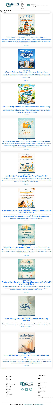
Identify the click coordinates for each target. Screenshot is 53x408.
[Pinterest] (26, 389)
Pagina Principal (10, 384)
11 (2, 369)
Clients (8, 391)
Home (8, 383)
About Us (8, 387)
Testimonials (9, 394)
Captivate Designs (38, 404)
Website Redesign (28, 404)
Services (8, 386)
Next (4, 369)
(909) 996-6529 (22, 6)
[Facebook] (22, 389)
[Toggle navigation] (5, 12)
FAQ (7, 396)
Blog (7, 392)
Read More (26, 45)
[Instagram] (30, 389)
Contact (8, 389)
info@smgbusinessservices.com (39, 6)
